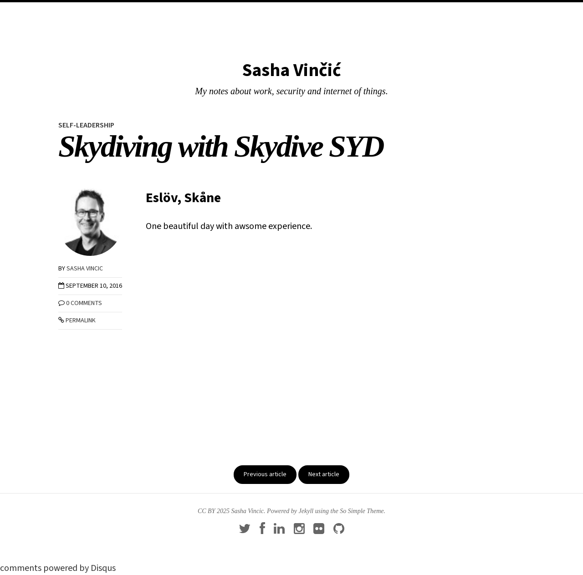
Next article (323, 474)
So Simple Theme (362, 511)
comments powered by (58, 568)
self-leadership (86, 125)
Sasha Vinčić (291, 70)
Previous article (265, 474)
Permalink (77, 320)
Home (264, 11)
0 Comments (84, 303)
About (317, 11)
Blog (289, 11)
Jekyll (306, 511)
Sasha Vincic (84, 268)
